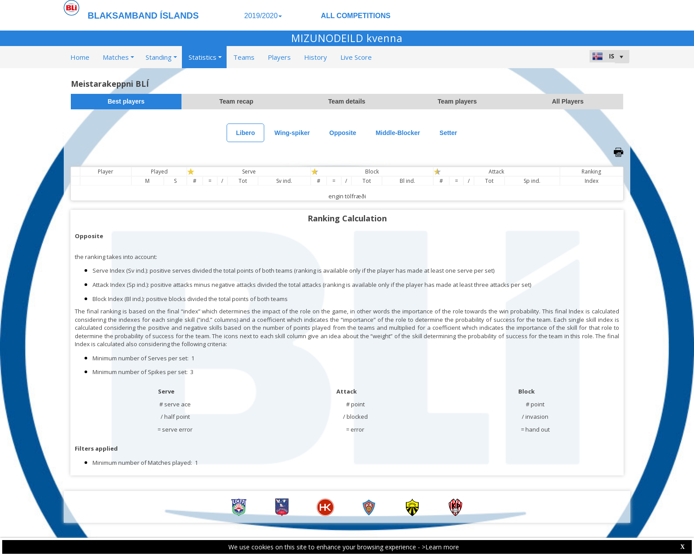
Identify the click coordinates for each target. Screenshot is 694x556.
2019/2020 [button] (263, 15)
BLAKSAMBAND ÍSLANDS (143, 15)
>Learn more (440, 547)
